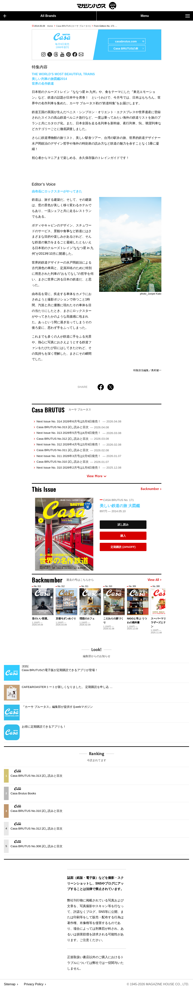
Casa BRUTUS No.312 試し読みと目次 (73, 438)
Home (50, 26)
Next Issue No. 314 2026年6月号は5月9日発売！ (79, 421)
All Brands (29, 16)
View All (154, 580)
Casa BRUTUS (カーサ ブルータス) (73, 26)
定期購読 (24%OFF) (123, 547)
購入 (123, 535)
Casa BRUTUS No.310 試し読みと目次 (73, 461)
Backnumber (151, 489)
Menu (165, 16)
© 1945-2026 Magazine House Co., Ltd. (158, 984)
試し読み (123, 524)
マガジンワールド (96, 5)
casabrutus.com (129, 41)
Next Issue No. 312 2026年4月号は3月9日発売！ (79, 444)
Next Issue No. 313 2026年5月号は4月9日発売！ (79, 432)
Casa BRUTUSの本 (128, 48)
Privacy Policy (34, 984)
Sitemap (10, 984)
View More (96, 476)
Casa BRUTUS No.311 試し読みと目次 (73, 450)
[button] (157, 607)
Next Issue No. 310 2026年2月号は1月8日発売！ (79, 467)
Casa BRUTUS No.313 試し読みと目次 (73, 427)
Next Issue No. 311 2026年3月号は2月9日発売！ (79, 456)
